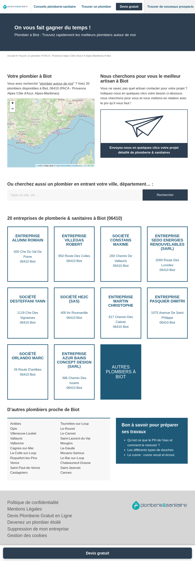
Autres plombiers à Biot (121, 371)
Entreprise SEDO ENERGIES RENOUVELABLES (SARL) (167, 242)
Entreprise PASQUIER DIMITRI (167, 299)
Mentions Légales (24, 508)
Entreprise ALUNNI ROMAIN (27, 238)
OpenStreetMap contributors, (70, 165)
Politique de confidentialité (33, 502)
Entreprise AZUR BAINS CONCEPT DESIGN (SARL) (74, 360)
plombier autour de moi (56, 83)
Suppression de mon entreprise (38, 528)
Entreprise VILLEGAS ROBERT (74, 240)
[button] (55, 6)
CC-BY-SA (89, 165)
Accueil (11, 55)
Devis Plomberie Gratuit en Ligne (39, 515)
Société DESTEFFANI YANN (27, 299)
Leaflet (39, 165)
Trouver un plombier (29, 55)
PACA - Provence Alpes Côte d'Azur (63, 55)
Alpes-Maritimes (95, 55)
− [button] (12, 109)
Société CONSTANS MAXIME (120, 240)
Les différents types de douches (150, 450)
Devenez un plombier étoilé (34, 522)
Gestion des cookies (27, 535)
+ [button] (12, 103)
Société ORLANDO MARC (28, 356)
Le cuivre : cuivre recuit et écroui (151, 455)
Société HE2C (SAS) (74, 299)
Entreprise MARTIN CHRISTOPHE (120, 301)
